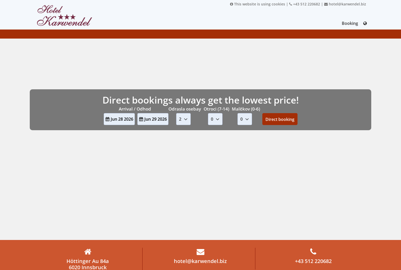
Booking (350, 23)
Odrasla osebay (184, 109)
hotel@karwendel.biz (345, 4)
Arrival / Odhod (135, 109)
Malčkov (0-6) (246, 109)
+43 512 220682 (304, 4)
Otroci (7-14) (216, 109)
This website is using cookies (257, 4)
